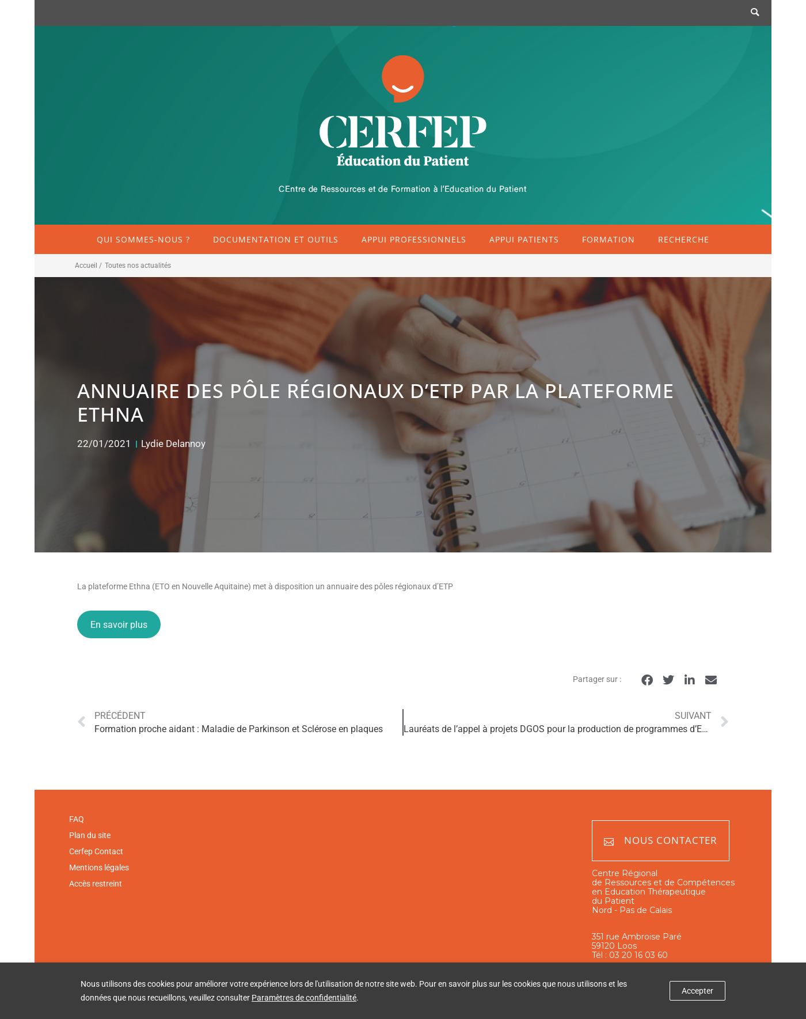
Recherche (683, 239)
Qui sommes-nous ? (143, 239)
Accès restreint (95, 883)
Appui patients (524, 239)
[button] (647, 680)
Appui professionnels (414, 239)
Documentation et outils (276, 239)
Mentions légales (99, 867)
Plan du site (90, 835)
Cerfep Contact (96, 851)
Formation (608, 239)
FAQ (76, 819)
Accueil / (88, 266)
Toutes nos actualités (138, 266)
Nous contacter (660, 841)
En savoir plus (118, 624)
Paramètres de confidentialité (304, 997)
